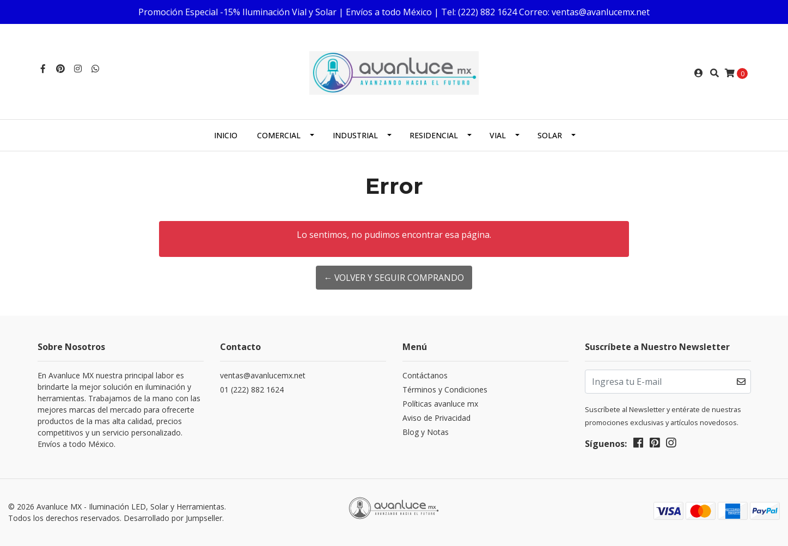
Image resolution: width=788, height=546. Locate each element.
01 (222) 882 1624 (252, 389)
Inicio (225, 135)
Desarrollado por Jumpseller (173, 518)
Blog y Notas (425, 432)
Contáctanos (425, 375)
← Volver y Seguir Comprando (394, 278)
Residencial (434, 135)
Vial (498, 135)
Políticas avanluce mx (440, 403)
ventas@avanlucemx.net (263, 375)
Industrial (355, 135)
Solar (549, 135)
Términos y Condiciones (444, 389)
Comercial (279, 135)
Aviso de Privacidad (436, 418)
